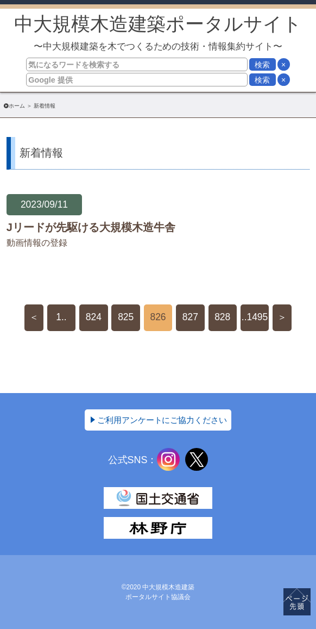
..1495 (255, 317)
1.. (61, 317)
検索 (262, 64)
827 (190, 317)
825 (126, 317)
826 (158, 317)
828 (222, 317)
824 (94, 317)
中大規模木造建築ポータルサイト (158, 32)
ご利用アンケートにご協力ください (162, 420)
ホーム (17, 106)
